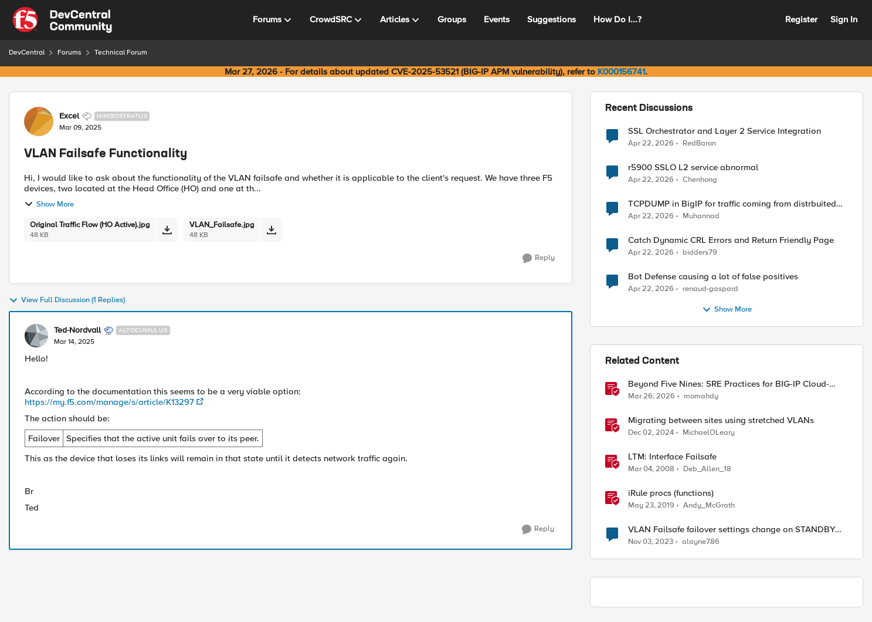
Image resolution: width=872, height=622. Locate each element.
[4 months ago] (651, 396)
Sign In (843, 19)
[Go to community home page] (62, 20)
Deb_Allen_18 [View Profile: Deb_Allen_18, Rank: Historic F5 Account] (707, 469)
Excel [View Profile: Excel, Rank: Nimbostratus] (69, 116)
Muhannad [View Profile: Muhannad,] (701, 216)
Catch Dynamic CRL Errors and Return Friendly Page (731, 240)
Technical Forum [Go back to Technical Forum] (120, 52)
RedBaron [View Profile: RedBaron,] (699, 142)
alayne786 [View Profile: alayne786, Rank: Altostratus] (701, 542)
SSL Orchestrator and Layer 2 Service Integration (724, 131)
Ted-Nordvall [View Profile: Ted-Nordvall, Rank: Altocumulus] (77, 330)
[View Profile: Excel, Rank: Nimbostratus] (38, 121)
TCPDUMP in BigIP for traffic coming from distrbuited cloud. (732, 204)
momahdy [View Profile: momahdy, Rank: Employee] (701, 396)
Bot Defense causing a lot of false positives (713, 277)
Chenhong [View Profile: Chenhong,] (700, 179)
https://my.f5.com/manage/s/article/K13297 (109, 402)
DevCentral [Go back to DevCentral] (27, 52)
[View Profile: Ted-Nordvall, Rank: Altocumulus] (36, 335)
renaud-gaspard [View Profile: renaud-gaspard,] (710, 289)
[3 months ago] (651, 143)
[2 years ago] (650, 542)
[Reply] (538, 258)
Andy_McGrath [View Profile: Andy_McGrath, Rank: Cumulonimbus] (709, 505)
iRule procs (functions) (671, 493)
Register (801, 19)
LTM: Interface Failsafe (672, 457)
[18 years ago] (651, 469)
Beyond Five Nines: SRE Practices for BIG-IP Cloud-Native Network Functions (728, 384)
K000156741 (621, 71)
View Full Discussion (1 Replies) (67, 300)
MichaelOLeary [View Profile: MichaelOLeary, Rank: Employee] (709, 432)
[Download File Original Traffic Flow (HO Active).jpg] (167, 230)
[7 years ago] (651, 506)
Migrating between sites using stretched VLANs (721, 420)
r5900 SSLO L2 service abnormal (693, 168)
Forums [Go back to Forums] (69, 52)
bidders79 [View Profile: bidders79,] (700, 252)
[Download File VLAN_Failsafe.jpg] (271, 230)
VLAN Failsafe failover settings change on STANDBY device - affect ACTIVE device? (731, 530)
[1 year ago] (651, 433)
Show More (49, 204)
